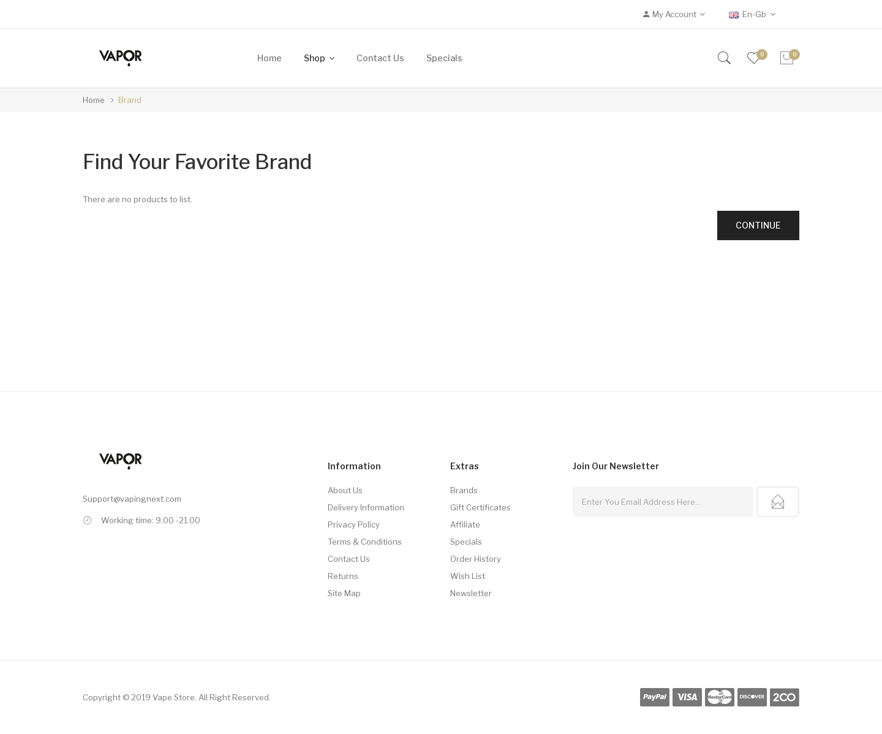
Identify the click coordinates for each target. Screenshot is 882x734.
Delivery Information (366, 507)
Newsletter (471, 593)
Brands (464, 490)
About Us (345, 490)
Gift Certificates (480, 507)
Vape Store (174, 697)
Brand (129, 100)
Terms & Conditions (365, 542)
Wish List (467, 576)
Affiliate (465, 524)
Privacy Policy (354, 524)
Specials (466, 542)
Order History (475, 559)
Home (94, 100)
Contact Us (349, 559)
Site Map (344, 593)
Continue (758, 225)
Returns (343, 576)
